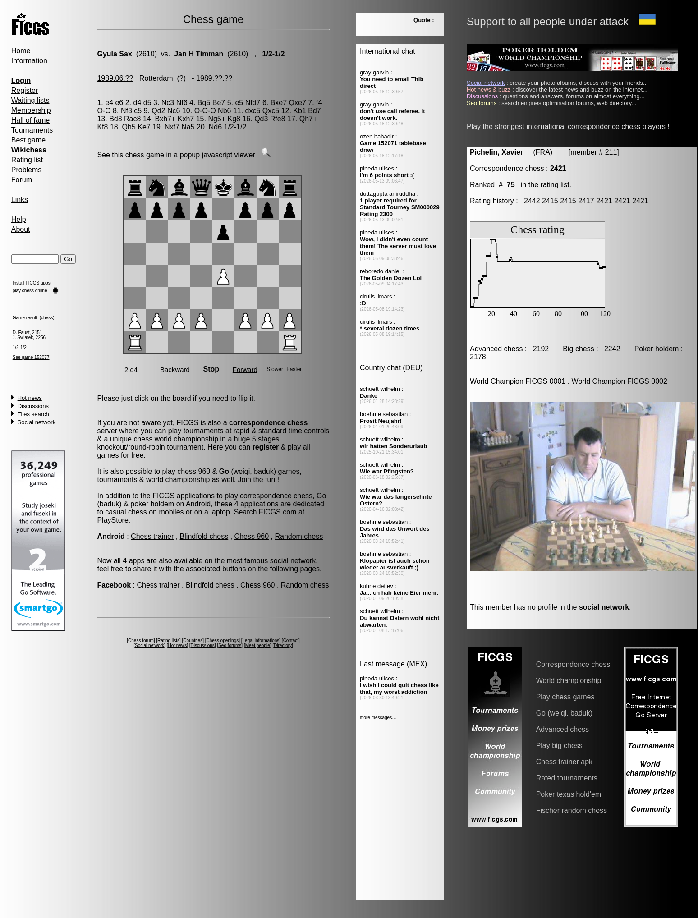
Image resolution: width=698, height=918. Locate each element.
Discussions (33, 406)
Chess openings (223, 640)
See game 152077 (31, 357)
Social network (37, 422)
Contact (290, 640)
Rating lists (168, 640)
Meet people (257, 645)
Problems (26, 170)
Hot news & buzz (489, 89)
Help (18, 219)
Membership (31, 110)
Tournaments (32, 130)
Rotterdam (156, 78)
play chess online (30, 290)
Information (29, 60)
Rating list (27, 160)
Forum (21, 180)
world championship (186, 439)
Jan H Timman (198, 54)
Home (21, 51)
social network (604, 607)
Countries (192, 640)
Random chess (299, 536)
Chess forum (141, 640)
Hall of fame (30, 120)
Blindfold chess (204, 536)
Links (19, 199)
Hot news (30, 398)
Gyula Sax (114, 54)
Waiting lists (30, 100)
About (20, 229)
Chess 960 (251, 536)
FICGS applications (183, 496)
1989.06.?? (115, 78)
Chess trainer (152, 536)
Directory (283, 645)
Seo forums (229, 645)
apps (46, 282)
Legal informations (261, 640)
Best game (28, 140)
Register (24, 90)
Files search (33, 414)
